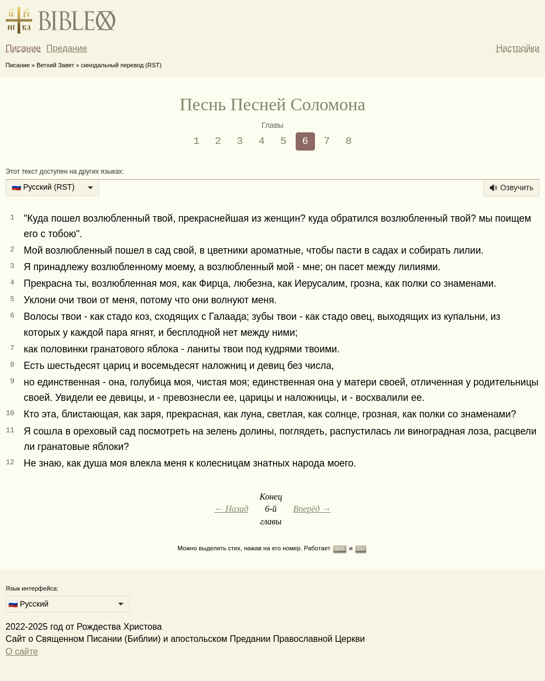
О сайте (22, 651)
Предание (66, 48)
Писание (23, 48)
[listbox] (52, 188)
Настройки (517, 48)
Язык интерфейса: (32, 588)
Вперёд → (311, 508)
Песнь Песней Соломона (273, 104)
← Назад (231, 508)
